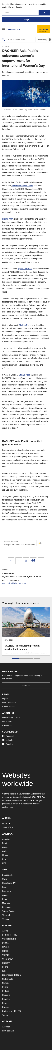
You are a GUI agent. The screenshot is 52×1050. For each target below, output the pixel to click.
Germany (6, 955)
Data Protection (9, 703)
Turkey (5, 1015)
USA (4, 863)
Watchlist (42, 39)
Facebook (8, 736)
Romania (6, 995)
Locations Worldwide (11, 717)
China (4, 879)
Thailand (6, 915)
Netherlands (7, 979)
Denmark (6, 943)
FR (11, 935)
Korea (4, 899)
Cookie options (8, 707)
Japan (4, 895)
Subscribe (26, 685)
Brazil (4, 843)
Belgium (5, 935)
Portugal (5, 991)
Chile (4, 851)
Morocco (6, 823)
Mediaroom (14, 30)
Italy (4, 971)
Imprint (5, 699)
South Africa (7, 827)
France (5, 951)
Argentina (6, 839)
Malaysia (6, 903)
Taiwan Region (8, 911)
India (4, 887)
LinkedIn (7, 740)
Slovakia (6, 999)
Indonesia (6, 891)
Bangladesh (7, 875)
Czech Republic (9, 939)
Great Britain (7, 959)
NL (15, 935)
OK (44, 13)
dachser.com (7, 807)
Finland (5, 947)
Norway (5, 983)
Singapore (6, 907)
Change (26, 20)
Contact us (7, 725)
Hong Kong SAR (9, 883)
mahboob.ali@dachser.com (14, 583)
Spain (4, 1003)
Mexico (5, 855)
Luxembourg (7, 975)
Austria (5, 931)
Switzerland (7, 1011)
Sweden (5, 1007)
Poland (5, 987)
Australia (6, 1027)
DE (19, 975)
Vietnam (5, 919)
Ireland (5, 967)
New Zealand (8, 1031)
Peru (4, 859)
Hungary (6, 963)
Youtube (7, 744)
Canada (5, 847)
